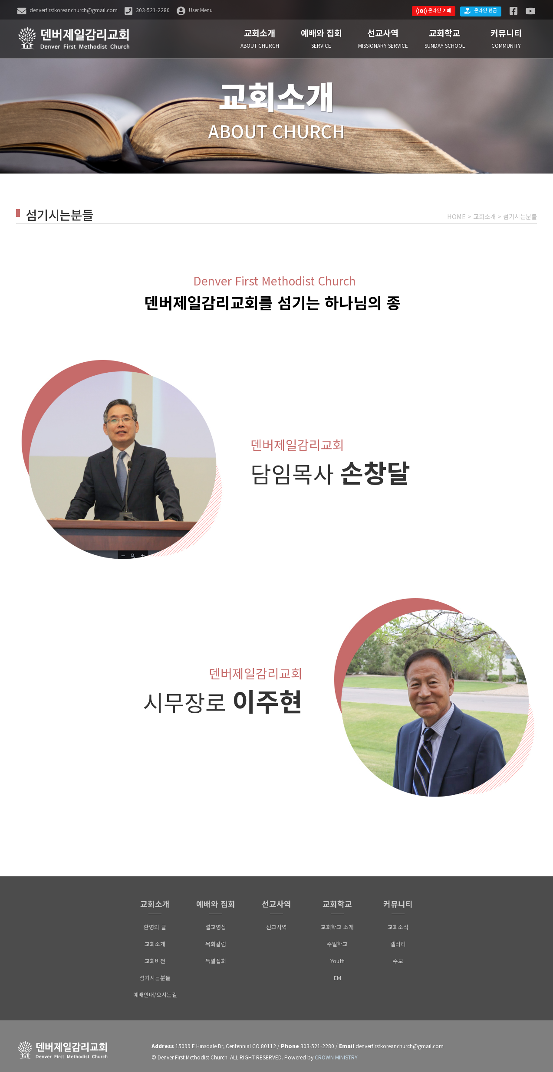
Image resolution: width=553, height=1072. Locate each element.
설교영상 (215, 920)
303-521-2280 (317, 1039)
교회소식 (398, 920)
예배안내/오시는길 (155, 988)
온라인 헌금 (480, 10)
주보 (398, 954)
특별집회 (215, 954)
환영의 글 (155, 920)
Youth (337, 954)
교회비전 (155, 954)
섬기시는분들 (520, 216)
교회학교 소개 (337, 920)
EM (337, 971)
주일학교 (337, 937)
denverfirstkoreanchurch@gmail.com (400, 1039)
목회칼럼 (215, 937)
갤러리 (398, 937)
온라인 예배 (433, 11)
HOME (456, 216)
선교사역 (276, 920)
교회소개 (484, 216)
